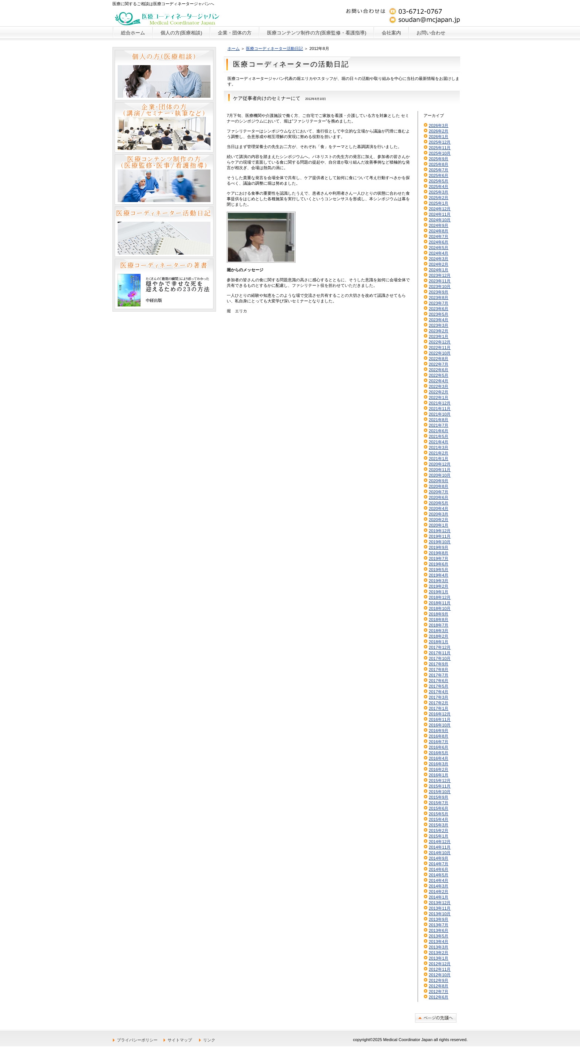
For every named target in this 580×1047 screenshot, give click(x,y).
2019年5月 (438, 569)
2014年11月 (440, 847)
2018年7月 (438, 625)
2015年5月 (438, 814)
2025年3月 (438, 192)
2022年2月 (438, 392)
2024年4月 (438, 253)
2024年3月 (438, 258)
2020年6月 (438, 497)
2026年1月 (438, 136)
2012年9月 (438, 980)
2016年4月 (438, 758)
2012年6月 (438, 997)
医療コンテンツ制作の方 (164, 179)
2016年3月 (438, 764)
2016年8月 (438, 736)
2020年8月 (438, 486)
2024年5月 (438, 247)
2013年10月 (440, 914)
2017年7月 (438, 675)
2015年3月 (438, 825)
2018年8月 (438, 619)
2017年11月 (440, 653)
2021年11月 (440, 408)
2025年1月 (438, 203)
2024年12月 (440, 209)
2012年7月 (438, 991)
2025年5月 (438, 181)
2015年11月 (440, 786)
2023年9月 (438, 292)
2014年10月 (440, 852)
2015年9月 (438, 797)
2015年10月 (440, 791)
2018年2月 (438, 636)
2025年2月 (438, 197)
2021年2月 (438, 453)
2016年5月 (438, 753)
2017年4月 (438, 691)
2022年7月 (438, 364)
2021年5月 (438, 436)
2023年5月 (438, 314)
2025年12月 (440, 142)
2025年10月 (440, 153)
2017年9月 (438, 664)
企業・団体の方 (164, 127)
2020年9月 (438, 481)
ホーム (233, 48)
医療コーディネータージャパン (167, 16)
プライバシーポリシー (137, 1040)
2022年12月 (440, 342)
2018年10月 (440, 608)
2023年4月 (438, 320)
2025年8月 (438, 164)
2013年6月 (438, 930)
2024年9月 (438, 225)
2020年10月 (440, 475)
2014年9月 (438, 858)
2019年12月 (440, 530)
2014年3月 (438, 886)
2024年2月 (438, 264)
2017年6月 (438, 680)
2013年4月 (438, 941)
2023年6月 (438, 308)
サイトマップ (180, 1040)
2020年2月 (438, 519)
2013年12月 (440, 902)
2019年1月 (438, 592)
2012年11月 (440, 969)
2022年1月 (438, 397)
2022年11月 (440, 347)
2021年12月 (440, 403)
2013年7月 (438, 925)
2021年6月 (438, 431)
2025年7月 (438, 170)
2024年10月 (440, 220)
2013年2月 (438, 952)
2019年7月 (438, 558)
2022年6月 (438, 370)
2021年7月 (438, 425)
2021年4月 (438, 442)
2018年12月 (440, 597)
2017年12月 (440, 647)
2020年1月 (438, 525)
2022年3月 (438, 386)
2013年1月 (438, 958)
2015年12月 (440, 780)
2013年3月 (438, 947)
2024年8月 (438, 231)
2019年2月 (438, 586)
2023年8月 (438, 297)
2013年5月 (438, 936)
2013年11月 (440, 908)
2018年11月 (440, 603)
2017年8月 (438, 669)
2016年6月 (438, 747)
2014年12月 (440, 841)
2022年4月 (438, 381)
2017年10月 (440, 658)
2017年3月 (438, 697)
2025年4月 (438, 186)
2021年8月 (438, 419)
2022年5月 (438, 375)
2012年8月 (438, 986)
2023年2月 (438, 331)
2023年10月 (440, 286)
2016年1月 (438, 775)
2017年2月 (438, 703)
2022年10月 (440, 353)
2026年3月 (438, 125)
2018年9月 (438, 614)
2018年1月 (438, 642)
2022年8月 (438, 358)
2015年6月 (438, 808)
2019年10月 (440, 542)
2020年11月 (440, 469)
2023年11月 (440, 281)
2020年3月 (438, 514)
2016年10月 (440, 725)
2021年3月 (438, 447)
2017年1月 (438, 708)
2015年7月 (438, 803)
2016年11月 (440, 719)
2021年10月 (440, 414)
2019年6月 (438, 564)
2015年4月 (438, 819)
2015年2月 (438, 830)
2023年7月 (438, 303)
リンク (209, 1040)
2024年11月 (440, 214)
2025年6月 (438, 175)
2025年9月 (438, 159)
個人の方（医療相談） (164, 75)
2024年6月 (438, 242)
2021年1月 (438, 458)
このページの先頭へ (435, 1018)
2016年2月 (438, 769)
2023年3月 (438, 325)
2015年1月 (438, 836)
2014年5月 (438, 875)
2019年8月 (438, 553)
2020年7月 (438, 492)
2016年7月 (438, 741)
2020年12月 (440, 464)
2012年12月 (440, 964)
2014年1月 (438, 897)
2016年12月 (440, 714)
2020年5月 (438, 503)
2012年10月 (440, 975)
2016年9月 (438, 730)
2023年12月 (440, 275)
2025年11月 (440, 147)
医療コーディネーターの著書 (164, 284)
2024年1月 (438, 270)
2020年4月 (438, 508)
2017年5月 (438, 686)
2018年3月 (438, 630)
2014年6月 (438, 869)
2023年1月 (438, 336)
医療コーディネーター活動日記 (274, 48)
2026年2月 (438, 131)
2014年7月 (438, 864)
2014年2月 (438, 891)
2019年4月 (438, 575)
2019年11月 (440, 536)
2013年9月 (438, 919)
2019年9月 (438, 547)
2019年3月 (438, 580)
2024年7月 (438, 236)
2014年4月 (438, 880)
